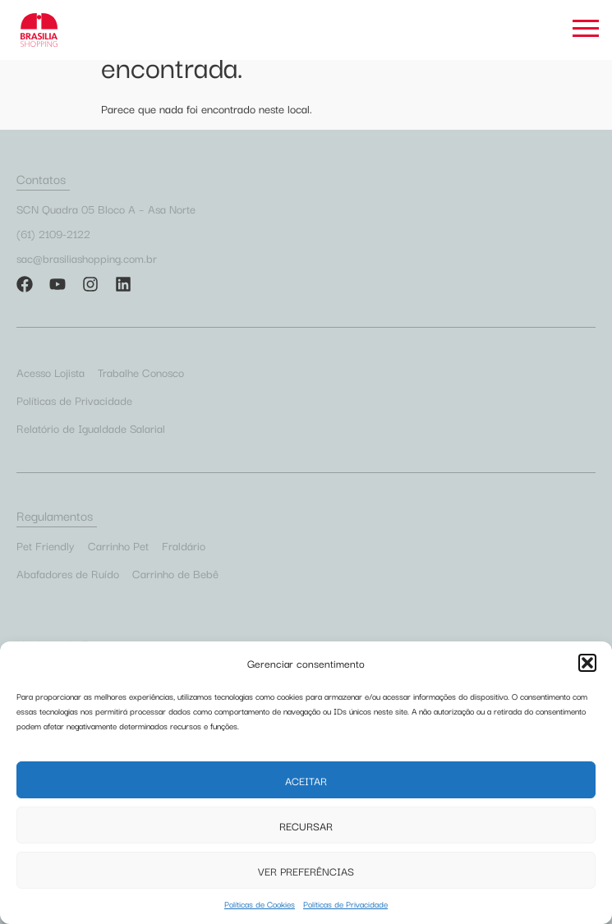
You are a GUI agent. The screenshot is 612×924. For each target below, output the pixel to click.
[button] (587, 663)
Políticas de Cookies (259, 904)
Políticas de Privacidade (345, 904)
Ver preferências (306, 870)
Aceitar (306, 780)
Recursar (306, 825)
